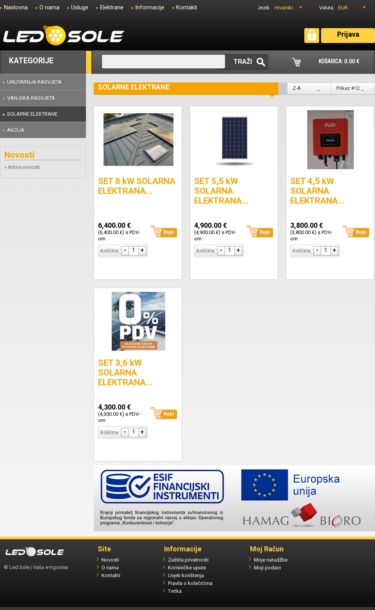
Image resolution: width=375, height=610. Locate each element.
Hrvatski (284, 8)
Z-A (297, 88)
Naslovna (16, 7)
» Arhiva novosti (22, 167)
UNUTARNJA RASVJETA (34, 82)
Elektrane (111, 7)
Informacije (149, 7)
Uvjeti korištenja (186, 575)
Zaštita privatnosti (188, 560)
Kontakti (186, 7)
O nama (49, 7)
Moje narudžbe (271, 560)
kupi (169, 232)
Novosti (110, 560)
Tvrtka (175, 591)
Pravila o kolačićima (190, 583)
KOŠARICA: (339, 61)
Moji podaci (267, 568)
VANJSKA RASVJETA (31, 98)
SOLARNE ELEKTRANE (32, 114)
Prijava (348, 34)
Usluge (79, 7)
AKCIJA (15, 130)
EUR (343, 8)
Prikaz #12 (348, 88)
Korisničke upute (187, 568)
